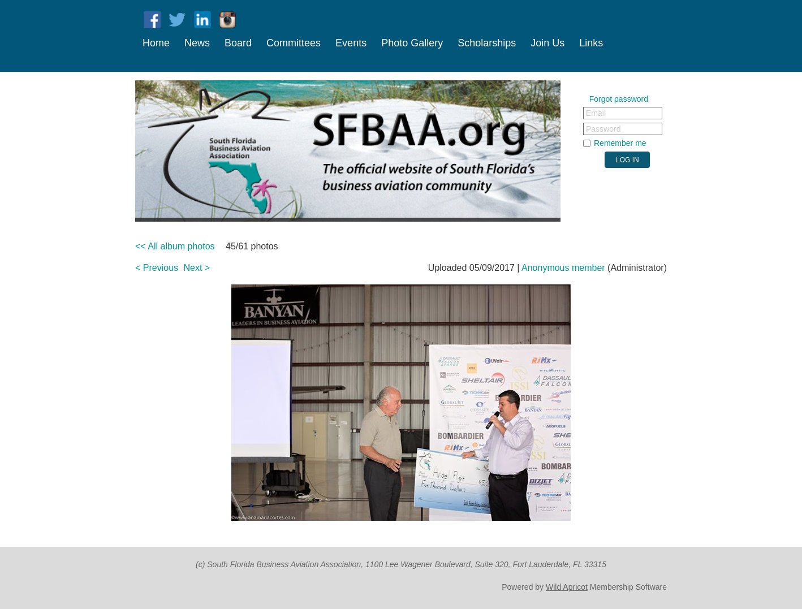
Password (603, 128)
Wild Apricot (567, 586)
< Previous (156, 268)
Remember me (620, 143)
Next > (197, 268)
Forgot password (618, 98)
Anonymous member (563, 268)
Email (596, 113)
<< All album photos (175, 246)
